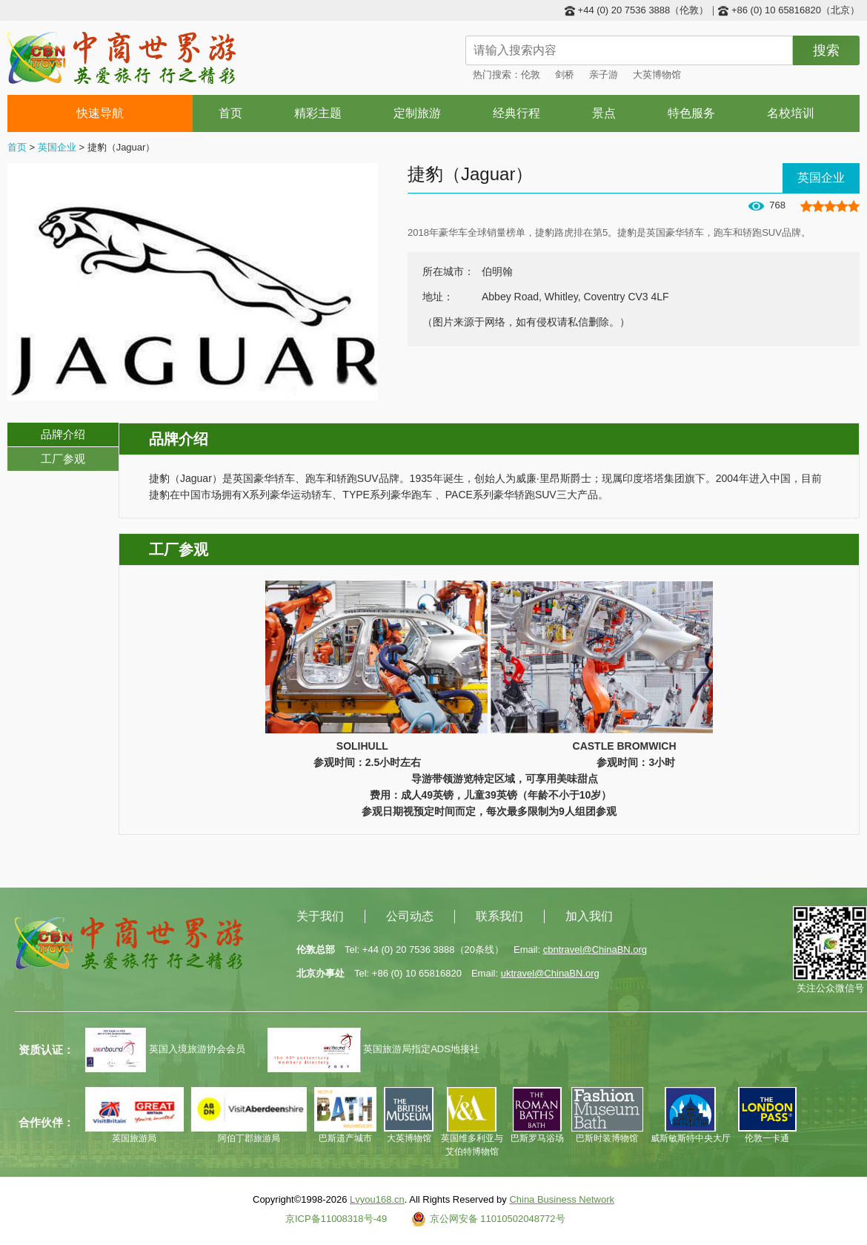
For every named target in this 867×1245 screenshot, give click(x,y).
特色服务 (691, 113)
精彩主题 (318, 113)
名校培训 (790, 113)
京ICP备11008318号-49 (336, 1218)
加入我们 (589, 916)
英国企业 (57, 147)
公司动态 (410, 916)
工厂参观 (63, 458)
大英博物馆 (657, 74)
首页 (230, 113)
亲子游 (603, 74)
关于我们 (320, 916)
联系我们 (499, 916)
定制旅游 (417, 113)
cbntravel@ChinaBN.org (595, 949)
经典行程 (516, 113)
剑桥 (564, 74)
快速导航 (100, 113)
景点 (604, 113)
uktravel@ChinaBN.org (550, 973)
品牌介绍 (63, 434)
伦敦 (530, 74)
